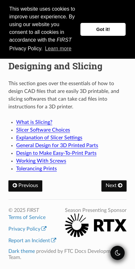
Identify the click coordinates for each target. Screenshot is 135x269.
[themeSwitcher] (117, 253)
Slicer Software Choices (43, 130)
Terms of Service (27, 217)
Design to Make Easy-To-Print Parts (56, 153)
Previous (25, 185)
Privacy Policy (27, 229)
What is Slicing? (34, 122)
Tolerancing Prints (36, 168)
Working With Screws (41, 161)
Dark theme (21, 251)
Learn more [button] (58, 48)
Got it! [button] (103, 29)
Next (114, 185)
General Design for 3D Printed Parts (57, 145)
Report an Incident (32, 240)
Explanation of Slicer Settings (49, 137)
